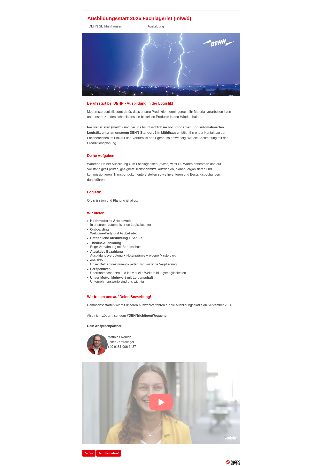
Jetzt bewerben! (109, 453)
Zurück (88, 453)
